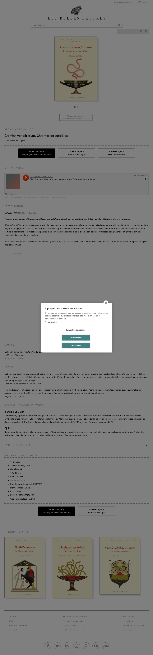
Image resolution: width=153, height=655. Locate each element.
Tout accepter (76, 338)
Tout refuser (76, 346)
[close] (105, 302)
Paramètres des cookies (75, 330)
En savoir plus (51, 322)
